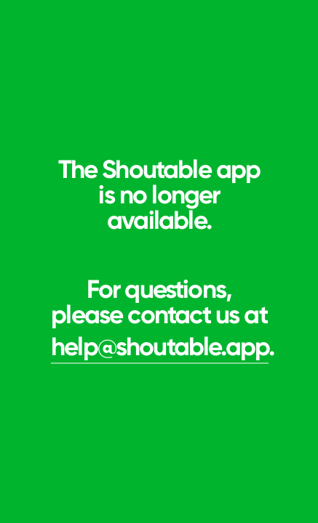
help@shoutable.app (160, 346)
